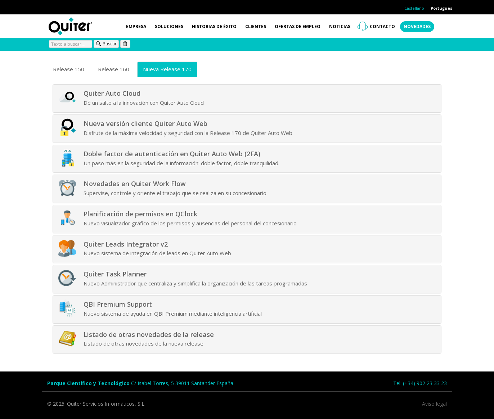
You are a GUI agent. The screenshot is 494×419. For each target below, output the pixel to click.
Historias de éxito (214, 26)
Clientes (255, 26)
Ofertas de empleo (297, 26)
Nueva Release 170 (167, 69)
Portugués (441, 8)
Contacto (382, 26)
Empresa (136, 26)
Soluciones (169, 26)
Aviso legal (434, 403)
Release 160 (113, 69)
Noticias (339, 26)
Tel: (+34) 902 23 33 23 (420, 383)
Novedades (417, 26)
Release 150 (68, 69)
